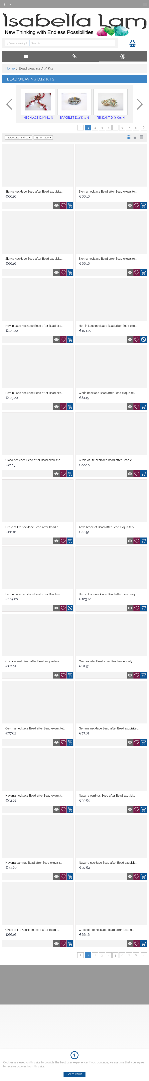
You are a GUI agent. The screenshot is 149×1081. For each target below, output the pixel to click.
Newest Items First (19, 137)
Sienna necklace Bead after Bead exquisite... (34, 191)
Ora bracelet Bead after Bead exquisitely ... (33, 661)
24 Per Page (44, 137)
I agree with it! (74, 1074)
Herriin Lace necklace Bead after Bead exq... (34, 325)
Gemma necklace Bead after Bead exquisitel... (35, 728)
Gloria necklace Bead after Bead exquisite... (107, 392)
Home (10, 68)
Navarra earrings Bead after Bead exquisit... (107, 795)
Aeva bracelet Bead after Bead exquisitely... (107, 527)
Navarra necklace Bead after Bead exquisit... (34, 795)
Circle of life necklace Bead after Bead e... (106, 460)
